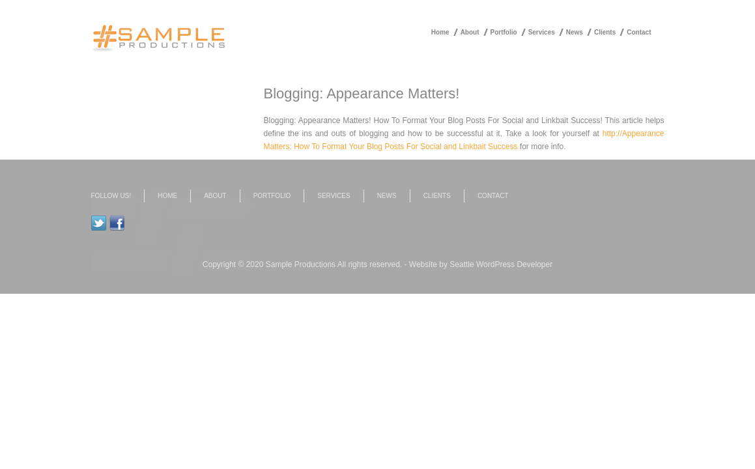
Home (440, 32)
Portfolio (504, 32)
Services (541, 32)
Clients (605, 32)
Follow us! (111, 195)
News (574, 32)
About (470, 32)
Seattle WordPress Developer (500, 264)
